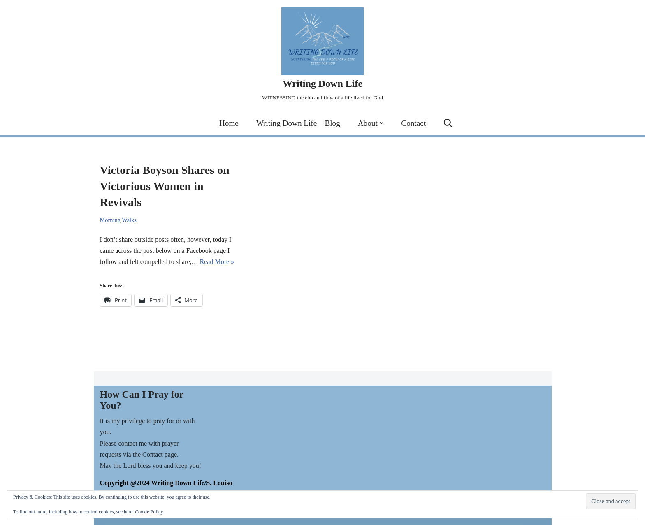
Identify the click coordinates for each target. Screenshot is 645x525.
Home (229, 123)
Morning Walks (118, 220)
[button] (382, 123)
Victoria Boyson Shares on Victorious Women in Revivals (165, 186)
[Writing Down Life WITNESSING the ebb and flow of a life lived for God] (322, 55)
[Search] (448, 123)
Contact (413, 123)
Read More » (217, 261)
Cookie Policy (149, 512)
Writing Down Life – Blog (298, 123)
